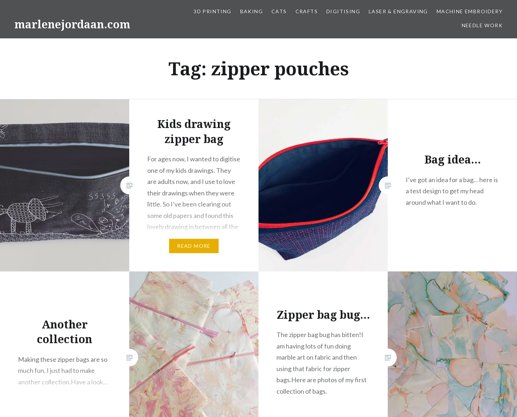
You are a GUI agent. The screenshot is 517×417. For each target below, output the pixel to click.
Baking (251, 11)
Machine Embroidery (470, 11)
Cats (279, 11)
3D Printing (212, 11)
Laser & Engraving (398, 11)
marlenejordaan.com (72, 24)
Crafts (306, 11)
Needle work (482, 25)
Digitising (343, 11)
